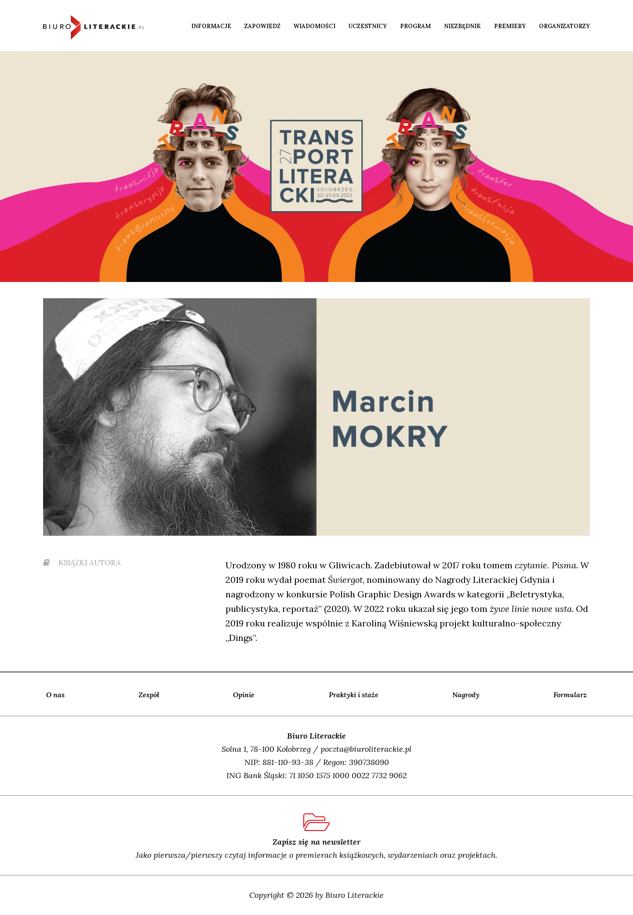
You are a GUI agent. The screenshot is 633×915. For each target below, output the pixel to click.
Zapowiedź (262, 26)
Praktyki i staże (353, 694)
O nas (55, 694)
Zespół (148, 694)
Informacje (211, 26)
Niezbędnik (462, 26)
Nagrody (466, 694)
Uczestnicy (368, 26)
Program (415, 26)
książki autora (82, 562)
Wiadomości (314, 26)
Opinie (244, 694)
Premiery (510, 26)
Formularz (570, 694)
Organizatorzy (564, 26)
